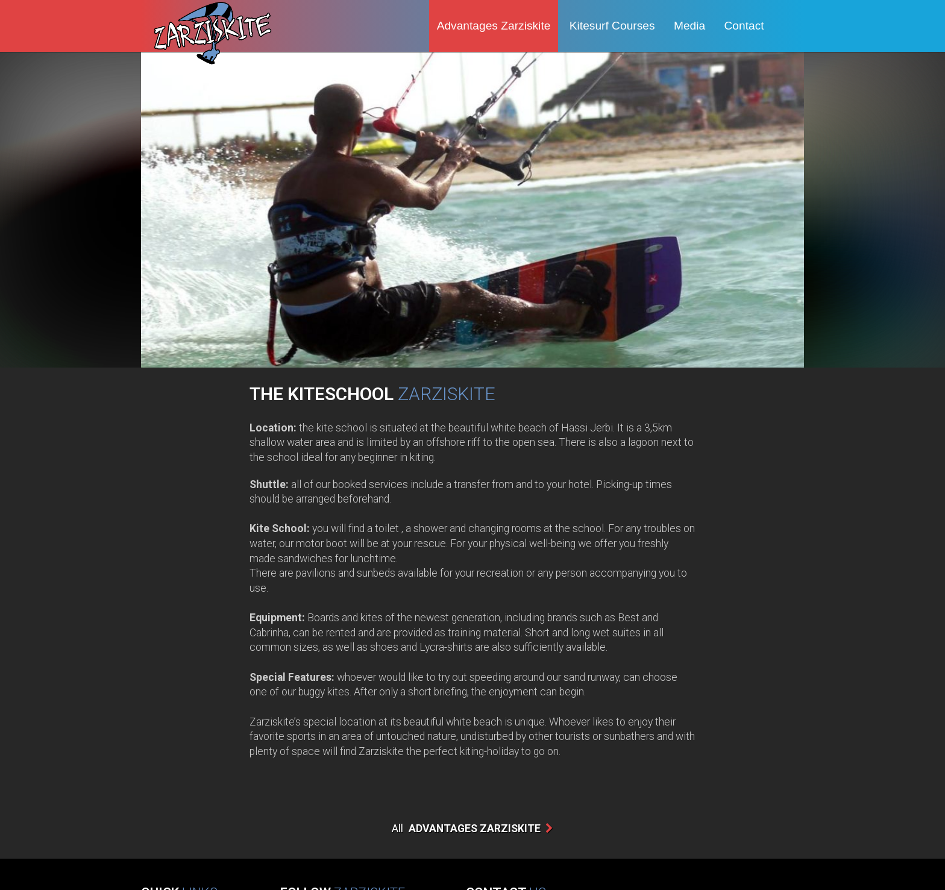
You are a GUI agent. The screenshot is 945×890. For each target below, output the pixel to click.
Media (689, 25)
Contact (744, 25)
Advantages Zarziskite (494, 25)
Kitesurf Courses (612, 25)
